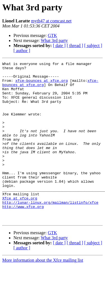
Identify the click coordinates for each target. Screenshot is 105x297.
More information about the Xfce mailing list (42, 292)
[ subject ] (93, 45)
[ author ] (21, 50)
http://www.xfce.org (23, 235)
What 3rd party (54, 40)
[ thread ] (75, 45)
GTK (52, 35)
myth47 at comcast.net (51, 20)
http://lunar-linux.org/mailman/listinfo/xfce (50, 230)
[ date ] (59, 45)
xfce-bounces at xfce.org (41, 84)
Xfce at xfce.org (19, 225)
